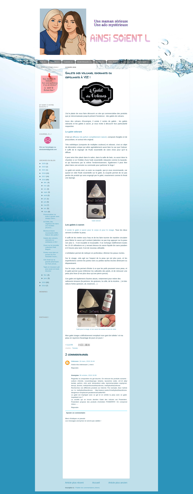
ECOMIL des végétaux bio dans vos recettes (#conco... (51, 225)
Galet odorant (96, 221)
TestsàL (75, 348)
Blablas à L (100, 62)
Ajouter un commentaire (75, 413)
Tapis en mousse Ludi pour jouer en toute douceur (51, 269)
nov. (45, 186)
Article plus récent (74, 482)
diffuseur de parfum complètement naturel (89, 137)
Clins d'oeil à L (114, 62)
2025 (44, 163)
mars (46, 212)
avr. (45, 208)
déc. (45, 182)
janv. (46, 278)
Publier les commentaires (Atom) (87, 488)
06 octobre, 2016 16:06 (88, 375)
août (46, 195)
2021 (44, 170)
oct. (45, 189)
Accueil (96, 482)
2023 (44, 167)
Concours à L (129, 62)
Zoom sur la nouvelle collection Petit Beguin (51, 247)
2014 (44, 286)
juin (45, 202)
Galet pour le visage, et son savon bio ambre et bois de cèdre (96, 329)
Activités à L (55, 62)
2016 (44, 180)
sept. (46, 192)
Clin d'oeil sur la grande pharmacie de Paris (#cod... (51, 262)
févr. (45, 275)
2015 (44, 282)
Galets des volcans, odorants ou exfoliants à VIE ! (50, 240)
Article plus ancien (117, 482)
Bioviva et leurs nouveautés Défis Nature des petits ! (51, 233)
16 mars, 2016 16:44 (87, 361)
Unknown (75, 361)
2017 (44, 176)
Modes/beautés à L (84, 62)
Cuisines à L (68, 62)
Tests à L (43, 62)
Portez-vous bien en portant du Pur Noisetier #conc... (50, 254)
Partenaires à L (144, 62)
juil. (45, 199)
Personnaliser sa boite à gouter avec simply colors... (51, 216)
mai (45, 205)
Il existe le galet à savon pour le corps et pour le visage (89, 230)
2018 (44, 173)
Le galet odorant (73, 131)
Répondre (74, 368)
